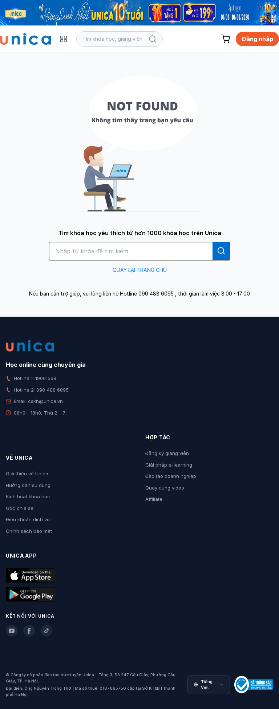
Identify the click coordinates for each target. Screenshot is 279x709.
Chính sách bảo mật (29, 531)
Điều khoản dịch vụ (28, 519)
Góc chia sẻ (19, 508)
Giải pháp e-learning (168, 465)
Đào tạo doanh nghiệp (170, 476)
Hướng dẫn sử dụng (28, 485)
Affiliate (153, 499)
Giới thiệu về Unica (27, 473)
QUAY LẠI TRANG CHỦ (140, 270)
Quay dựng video (164, 488)
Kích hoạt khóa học (28, 496)
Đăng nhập (257, 39)
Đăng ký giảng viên (167, 453)
